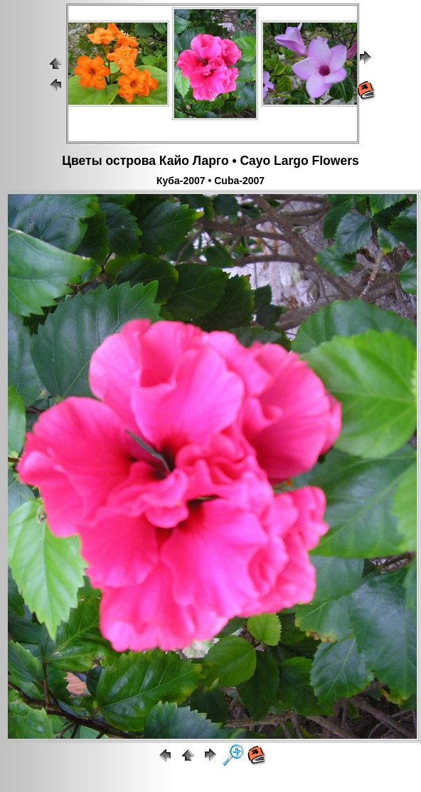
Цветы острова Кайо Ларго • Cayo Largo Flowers (210, 161)
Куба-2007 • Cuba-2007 (210, 180)
